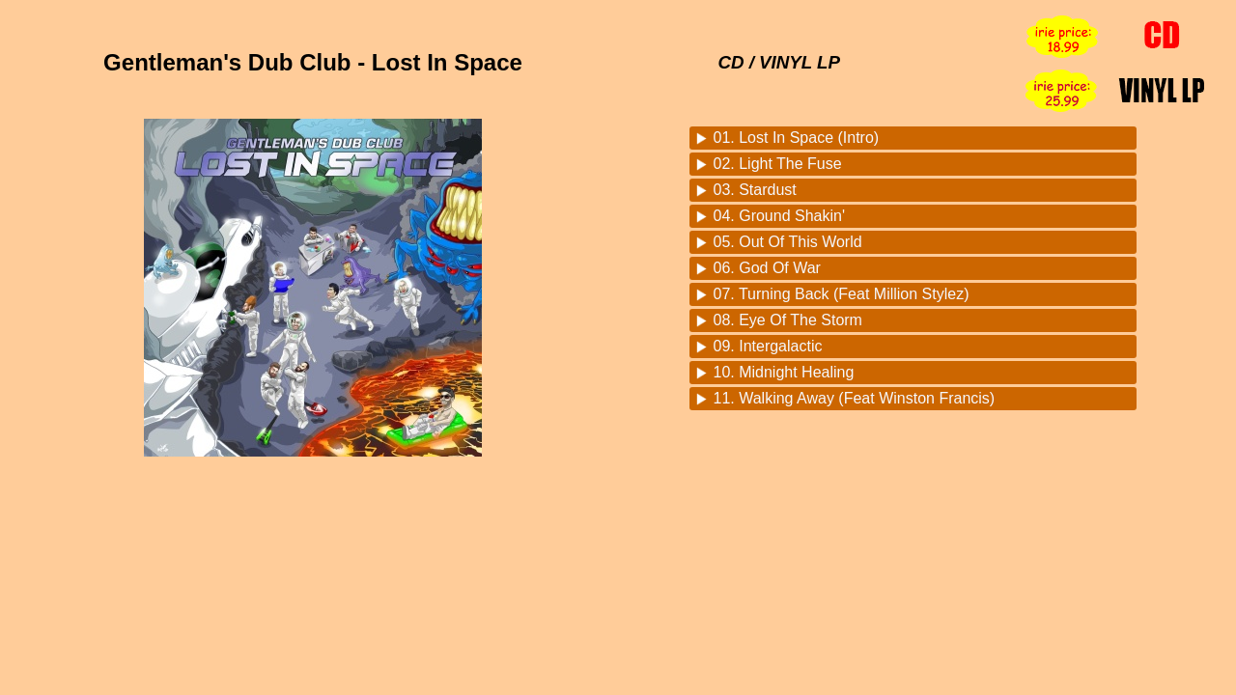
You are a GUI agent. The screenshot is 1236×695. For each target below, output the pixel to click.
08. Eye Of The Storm (788, 320)
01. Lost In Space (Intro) (797, 137)
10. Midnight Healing (784, 372)
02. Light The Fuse (778, 163)
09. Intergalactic (768, 346)
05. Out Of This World (788, 242)
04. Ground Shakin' (779, 216)
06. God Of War (767, 268)
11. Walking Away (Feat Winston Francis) (855, 398)
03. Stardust (755, 189)
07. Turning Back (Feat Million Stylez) (841, 294)
